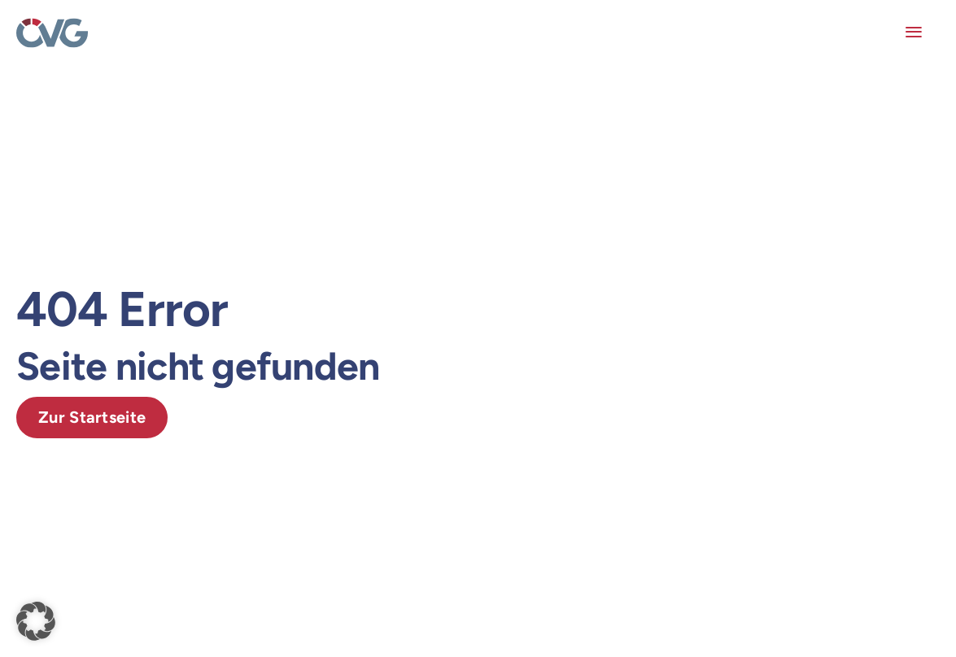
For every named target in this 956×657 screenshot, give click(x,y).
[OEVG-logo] (52, 26)
